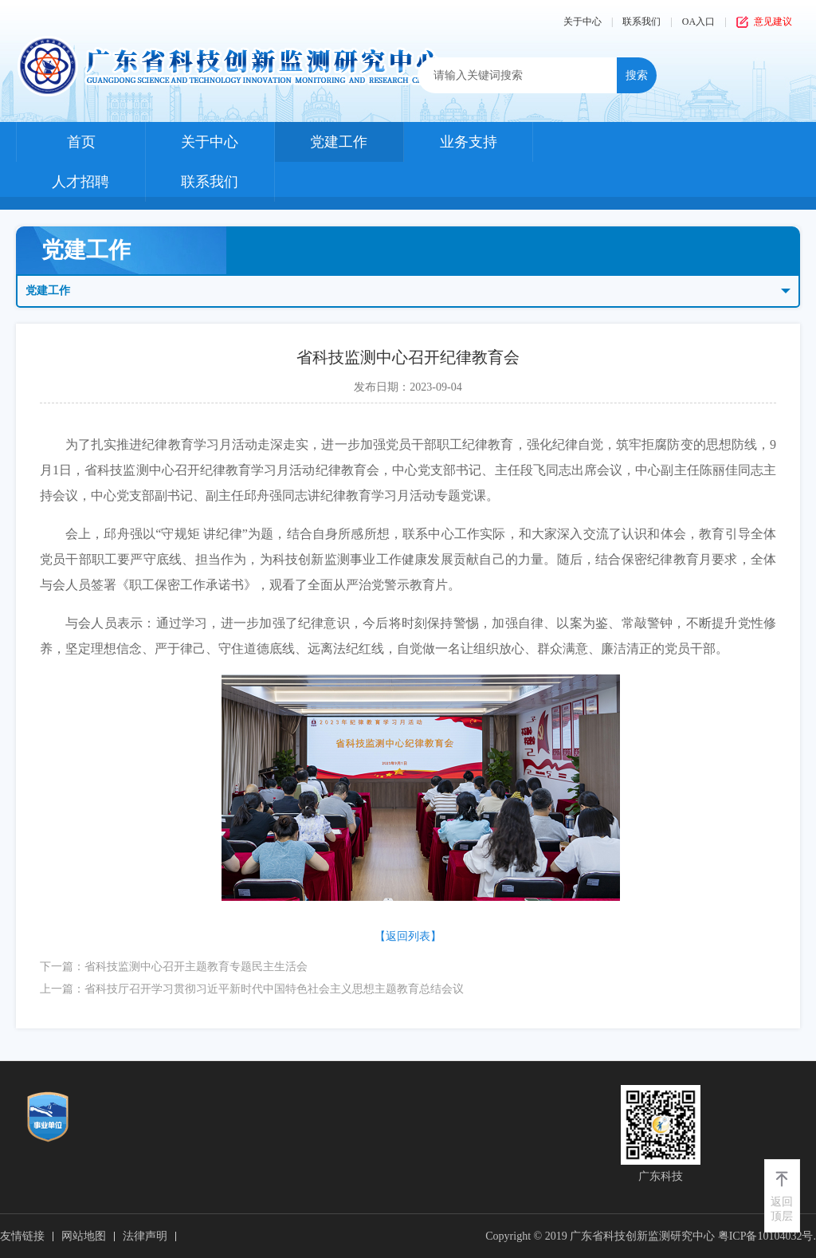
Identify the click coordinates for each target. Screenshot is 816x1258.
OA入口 (698, 21)
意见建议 (773, 21)
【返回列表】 (408, 936)
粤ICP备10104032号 (766, 1236)
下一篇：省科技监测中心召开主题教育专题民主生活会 (174, 967)
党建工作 (338, 142)
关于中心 (582, 21)
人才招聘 (80, 182)
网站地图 (83, 1236)
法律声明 (145, 1236)
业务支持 (468, 142)
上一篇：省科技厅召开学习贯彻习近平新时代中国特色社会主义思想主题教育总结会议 (252, 989)
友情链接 (22, 1236)
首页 (81, 142)
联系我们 (641, 21)
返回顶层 (782, 1209)
